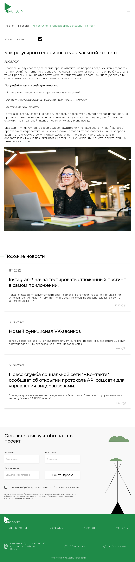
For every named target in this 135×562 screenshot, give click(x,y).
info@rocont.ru (77, 546)
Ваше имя (10, 452)
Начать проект (62, 475)
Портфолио (55, 527)
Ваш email (51, 452)
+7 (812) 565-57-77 (117, 546)
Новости (23, 25)
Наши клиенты (17, 527)
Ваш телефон (12, 468)
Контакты (122, 527)
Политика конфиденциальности (67, 557)
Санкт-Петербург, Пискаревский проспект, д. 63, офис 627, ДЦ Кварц (27, 546)
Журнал (89, 527)
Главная (9, 25)
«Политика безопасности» (22, 498)
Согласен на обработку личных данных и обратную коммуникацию (43, 487)
